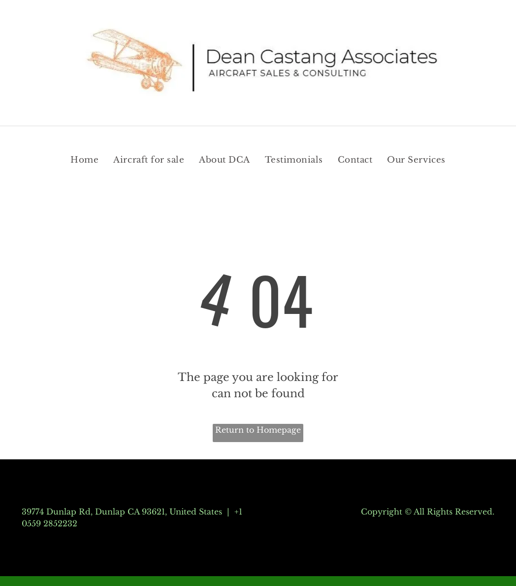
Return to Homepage (258, 430)
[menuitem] (84, 160)
